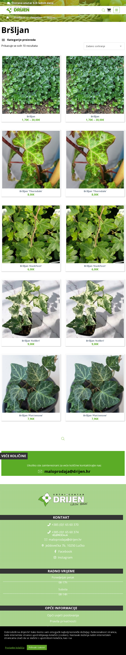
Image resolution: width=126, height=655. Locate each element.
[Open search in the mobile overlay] (103, 10)
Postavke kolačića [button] (14, 647)
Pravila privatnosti (63, 621)
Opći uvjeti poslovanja (63, 615)
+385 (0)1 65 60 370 (63, 525)
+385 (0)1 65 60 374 (63, 532)
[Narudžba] (104, 46)
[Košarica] (109, 10)
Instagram (63, 557)
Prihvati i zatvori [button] (37, 647)
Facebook (63, 551)
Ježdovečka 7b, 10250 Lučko (63, 545)
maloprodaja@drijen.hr (67, 471)
